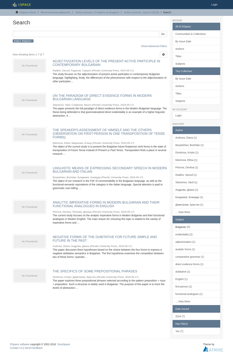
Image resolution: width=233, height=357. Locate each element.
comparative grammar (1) (189, 256)
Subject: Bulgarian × (23, 41)
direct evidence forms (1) (189, 264)
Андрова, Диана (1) (186, 189)
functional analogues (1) (189, 294)
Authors (179, 48)
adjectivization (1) (185, 241)
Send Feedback (34, 347)
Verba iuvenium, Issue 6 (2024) (141, 12)
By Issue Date (183, 41)
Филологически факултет (55, 12)
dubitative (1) (182, 271)
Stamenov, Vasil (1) (186, 182)
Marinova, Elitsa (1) (186, 160)
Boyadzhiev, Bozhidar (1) (189, 145)
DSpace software (19, 344)
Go (163, 34)
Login (178, 115)
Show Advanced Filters (154, 46)
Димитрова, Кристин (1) (189, 204)
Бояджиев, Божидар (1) (189, 197)
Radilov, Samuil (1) (186, 174)
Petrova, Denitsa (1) (186, 167)
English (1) (181, 279)
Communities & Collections (190, 34)
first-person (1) (183, 286)
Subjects (180, 63)
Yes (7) (179, 331)
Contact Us (16, 347)
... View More (182, 212)
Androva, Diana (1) (186, 137)
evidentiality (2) (184, 234)
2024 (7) (180, 316)
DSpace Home (27, 12)
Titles (178, 56)
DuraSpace (63, 344)
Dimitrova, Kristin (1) (187, 152)
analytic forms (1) (185, 249)
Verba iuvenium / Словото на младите (97, 12)
